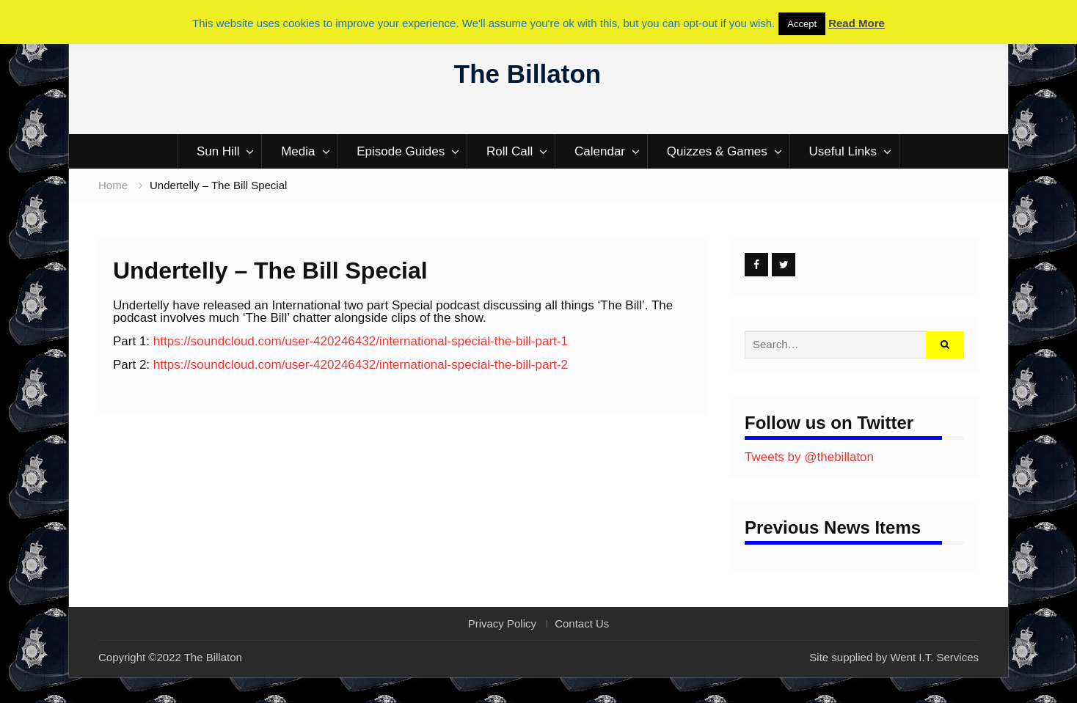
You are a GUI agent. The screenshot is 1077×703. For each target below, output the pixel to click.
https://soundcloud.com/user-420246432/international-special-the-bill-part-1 (360, 341)
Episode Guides (401, 151)
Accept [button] (802, 23)
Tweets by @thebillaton (809, 457)
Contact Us (582, 623)
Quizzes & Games (717, 151)
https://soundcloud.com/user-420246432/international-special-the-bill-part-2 (360, 365)
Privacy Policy (502, 623)
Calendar (599, 151)
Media (298, 151)
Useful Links (843, 151)
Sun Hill (218, 151)
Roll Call (509, 151)
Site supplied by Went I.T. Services (894, 657)
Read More (856, 23)
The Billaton (527, 73)
